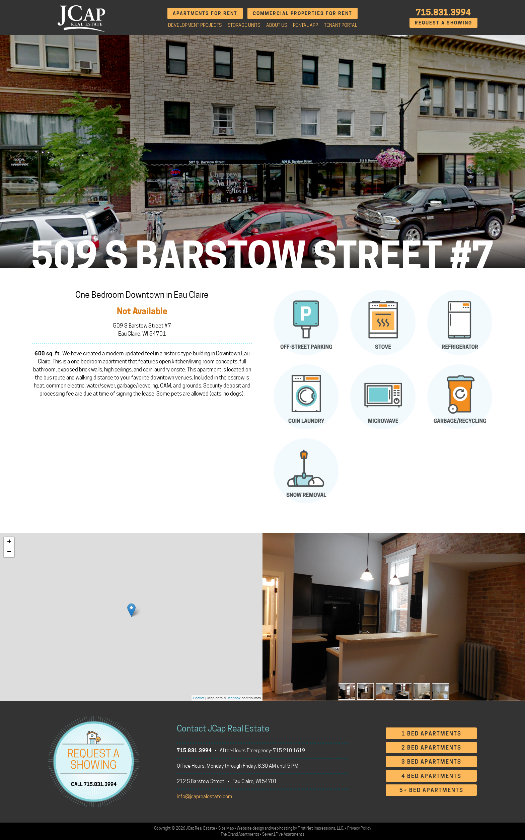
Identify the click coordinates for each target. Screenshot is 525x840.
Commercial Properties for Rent (302, 13)
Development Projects (195, 25)
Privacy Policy (359, 828)
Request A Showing (443, 22)
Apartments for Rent (205, 13)
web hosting (281, 828)
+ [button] (9, 542)
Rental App (305, 25)
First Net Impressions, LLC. (321, 828)
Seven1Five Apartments (283, 834)
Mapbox (233, 698)
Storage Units (244, 25)
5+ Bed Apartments (431, 790)
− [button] (9, 552)
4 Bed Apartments (431, 776)
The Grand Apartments (240, 834)
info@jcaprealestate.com (204, 796)
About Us (276, 25)
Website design (250, 828)
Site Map (226, 828)
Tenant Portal (340, 25)
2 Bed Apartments (431, 748)
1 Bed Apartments (431, 733)
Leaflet (198, 698)
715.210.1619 (289, 751)
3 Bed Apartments (431, 762)
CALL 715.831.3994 (94, 784)
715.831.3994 (443, 12)
